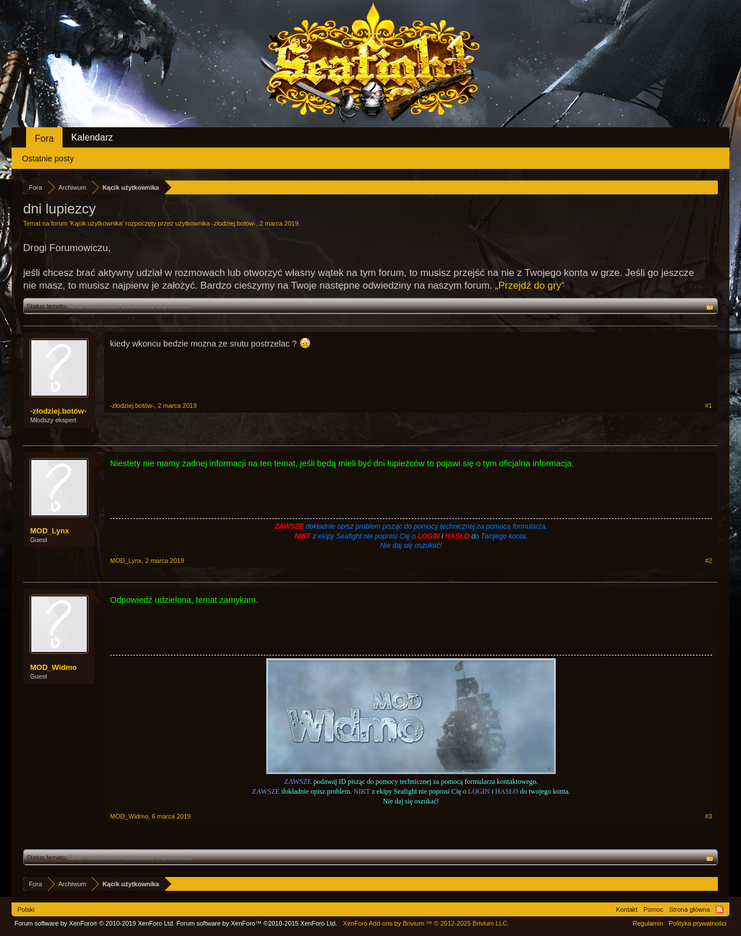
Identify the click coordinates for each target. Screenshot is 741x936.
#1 (708, 405)
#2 (708, 560)
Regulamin (648, 923)
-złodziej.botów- (234, 223)
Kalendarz (92, 137)
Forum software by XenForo (94, 923)
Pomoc (653, 909)
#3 (708, 816)
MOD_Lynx (49, 530)
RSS (720, 909)
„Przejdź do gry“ (529, 285)
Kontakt (626, 909)
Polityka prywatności (698, 923)
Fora (44, 138)
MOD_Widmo (53, 667)
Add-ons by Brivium (426, 923)
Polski (25, 909)
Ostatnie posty (48, 158)
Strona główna (689, 909)
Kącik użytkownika (97, 223)
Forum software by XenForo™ (257, 923)
